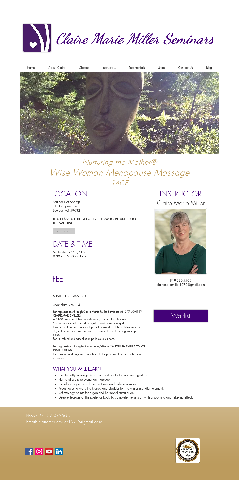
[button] (84, 67)
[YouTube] (49, 451)
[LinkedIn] (59, 451)
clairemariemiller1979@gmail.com (180, 285)
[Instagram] (39, 451)
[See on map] (64, 231)
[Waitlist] (181, 316)
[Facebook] (29, 451)
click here (108, 339)
